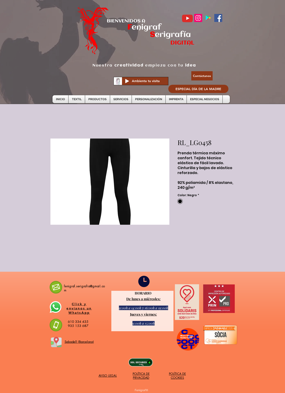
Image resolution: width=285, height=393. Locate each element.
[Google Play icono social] (208, 18)
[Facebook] (218, 18)
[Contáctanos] (202, 75)
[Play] (127, 81)
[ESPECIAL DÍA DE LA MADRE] (198, 89)
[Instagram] (198, 18)
